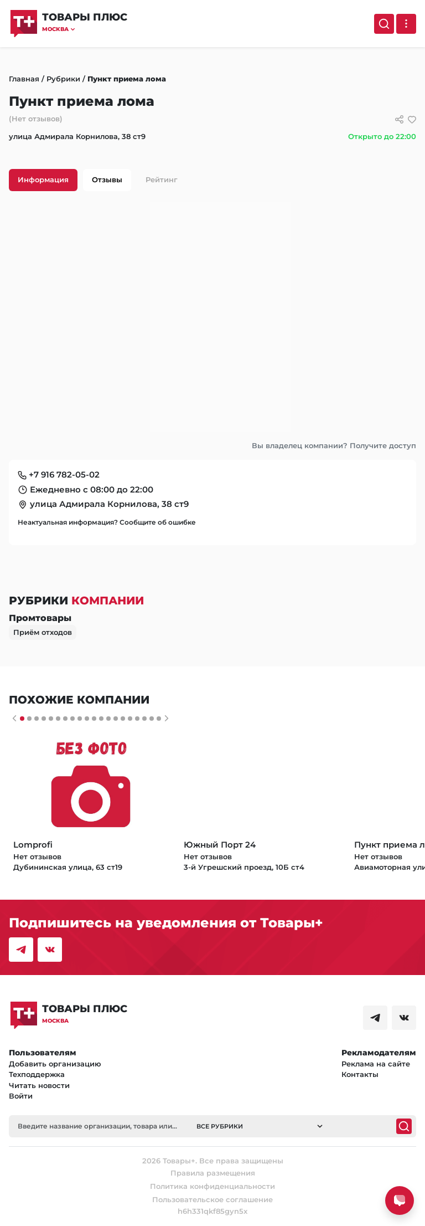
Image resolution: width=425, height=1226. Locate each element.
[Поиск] (384, 24)
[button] (84, 29)
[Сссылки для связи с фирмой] (399, 119)
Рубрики (63, 78)
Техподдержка (37, 1074)
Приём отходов (42, 632)
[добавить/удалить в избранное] (412, 119)
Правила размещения (212, 1172)
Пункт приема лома (126, 78)
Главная (24, 78)
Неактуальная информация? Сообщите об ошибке (107, 522)
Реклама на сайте (375, 1063)
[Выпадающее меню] (406, 24)
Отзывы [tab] (107, 179)
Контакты (360, 1074)
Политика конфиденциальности (212, 1186)
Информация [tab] (43, 179)
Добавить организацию (55, 1063)
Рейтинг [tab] (162, 179)
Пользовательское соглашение (212, 1199)
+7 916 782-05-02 (64, 474)
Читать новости (39, 1085)
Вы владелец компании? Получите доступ (334, 445)
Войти (21, 1095)
